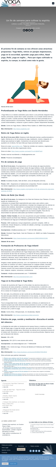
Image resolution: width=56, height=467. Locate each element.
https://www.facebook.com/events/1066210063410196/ (30, 238)
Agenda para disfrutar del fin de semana (16, 364)
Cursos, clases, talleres (20, 24)
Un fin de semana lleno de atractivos (15, 360)
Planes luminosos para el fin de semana (16, 371)
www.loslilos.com (17, 146)
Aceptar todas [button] (13, 463)
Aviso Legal (5, 447)
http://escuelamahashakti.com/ (23, 276)
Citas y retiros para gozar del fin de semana (17, 363)
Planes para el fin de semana (12, 359)
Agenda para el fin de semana (13, 374)
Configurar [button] (5, 463)
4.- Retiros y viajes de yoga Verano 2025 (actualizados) (41, 431)
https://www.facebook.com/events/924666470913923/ (30, 352)
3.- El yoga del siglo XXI (35, 429)
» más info (5, 387)
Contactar (4, 452)
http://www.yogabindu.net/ (21, 129)
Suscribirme (21, 449)
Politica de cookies (7, 445)
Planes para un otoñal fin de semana (15, 367)
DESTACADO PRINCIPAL (37, 24)
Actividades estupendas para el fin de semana (18, 368)
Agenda (3, 380)
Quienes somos (6, 450)
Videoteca (32, 380)
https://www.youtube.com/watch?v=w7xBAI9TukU (26, 151)
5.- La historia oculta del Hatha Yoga (37, 432)
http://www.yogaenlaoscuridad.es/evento (26, 315)
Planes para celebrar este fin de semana (16, 358)
